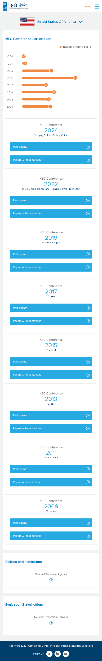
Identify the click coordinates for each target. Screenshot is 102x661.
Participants (20, 146)
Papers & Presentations (27, 159)
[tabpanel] (51, 290)
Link (49, 654)
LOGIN (88, 7)
